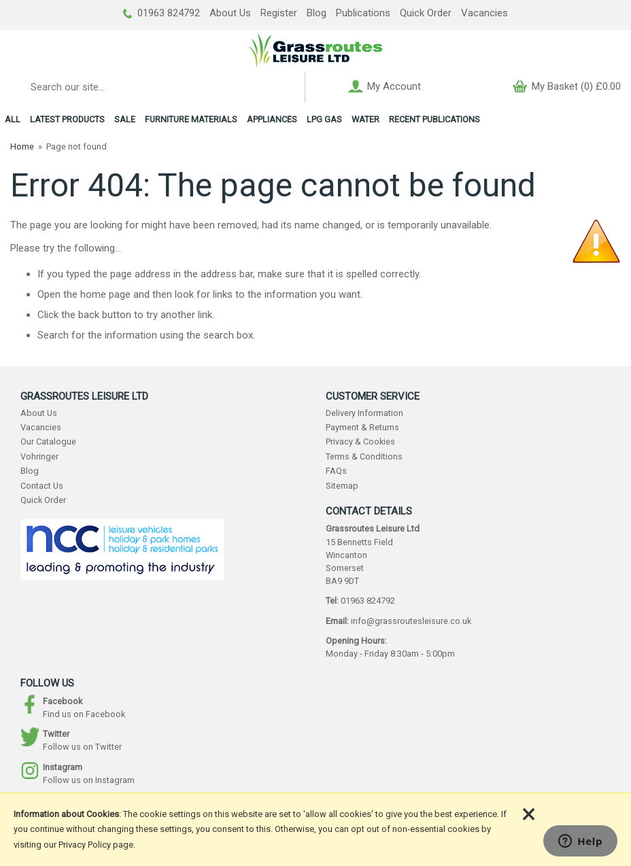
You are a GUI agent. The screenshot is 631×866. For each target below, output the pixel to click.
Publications (363, 13)
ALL (12, 119)
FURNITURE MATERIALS (191, 119)
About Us (230, 13)
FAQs (336, 471)
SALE (124, 119)
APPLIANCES (272, 119)
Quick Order (425, 13)
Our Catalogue (48, 441)
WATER (365, 119)
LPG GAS (324, 119)
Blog (316, 13)
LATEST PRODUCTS (67, 119)
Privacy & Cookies (360, 441)
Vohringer (39, 456)
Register (278, 13)
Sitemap (342, 486)
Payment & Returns (362, 427)
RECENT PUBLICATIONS (434, 119)
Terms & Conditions (364, 456)
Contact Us (41, 486)
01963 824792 (161, 13)
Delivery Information (364, 413)
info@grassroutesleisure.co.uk (411, 621)
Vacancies (484, 13)
